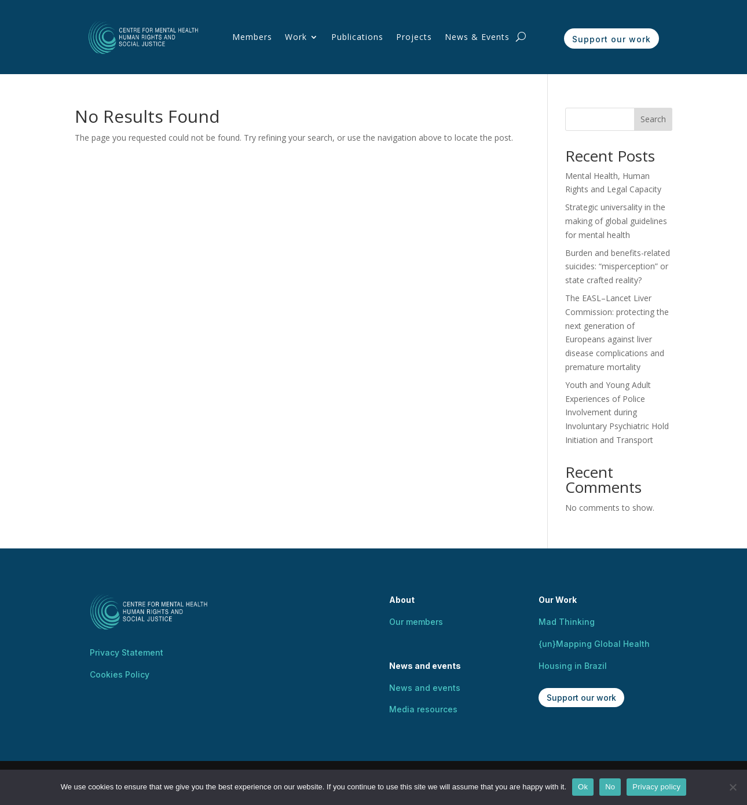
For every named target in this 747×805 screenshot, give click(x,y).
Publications (357, 36)
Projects (414, 36)
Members (252, 36)
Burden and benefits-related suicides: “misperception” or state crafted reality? (617, 266)
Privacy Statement (126, 652)
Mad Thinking (567, 622)
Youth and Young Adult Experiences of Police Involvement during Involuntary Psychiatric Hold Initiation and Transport (617, 412)
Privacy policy (656, 786)
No (610, 786)
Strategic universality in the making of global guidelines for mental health (616, 221)
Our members (416, 622)
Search (653, 119)
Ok (583, 786)
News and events (424, 688)
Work (296, 36)
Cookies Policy (119, 674)
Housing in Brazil (573, 666)
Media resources (423, 709)
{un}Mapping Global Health (594, 644)
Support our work (611, 39)
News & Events (477, 36)
